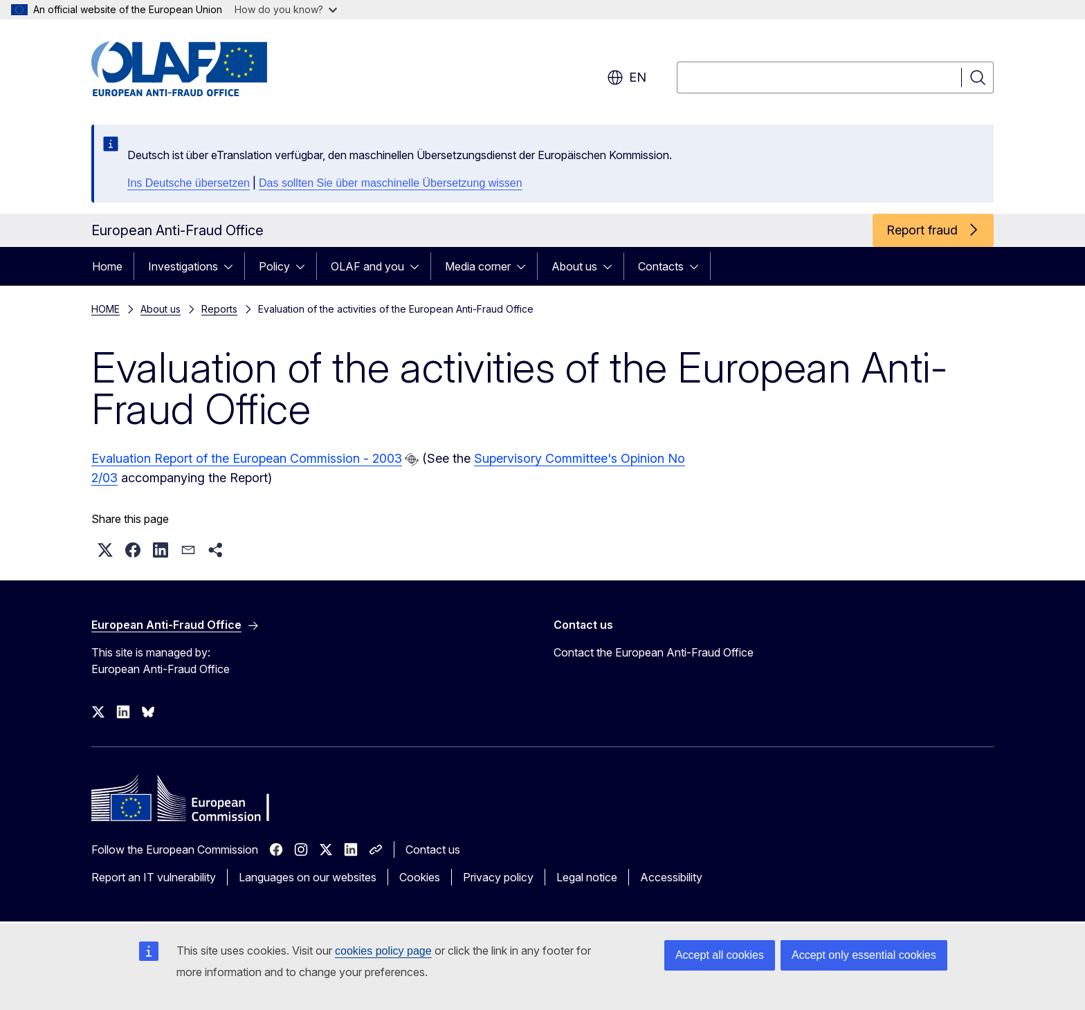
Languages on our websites (307, 877)
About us (574, 266)
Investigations (183, 266)
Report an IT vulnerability (153, 877)
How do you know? (286, 9)
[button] (105, 550)
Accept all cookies (719, 955)
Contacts (661, 266)
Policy (274, 266)
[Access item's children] (232, 266)
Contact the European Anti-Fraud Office (654, 652)
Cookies (419, 877)
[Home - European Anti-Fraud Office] (202, 69)
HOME (105, 309)
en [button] (626, 77)
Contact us (432, 849)
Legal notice (586, 877)
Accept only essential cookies (864, 955)
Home (107, 266)
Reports (219, 309)
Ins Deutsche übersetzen (188, 183)
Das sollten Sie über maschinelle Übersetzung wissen (390, 183)
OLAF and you (367, 266)
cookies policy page (383, 951)
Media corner (478, 266)
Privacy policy (498, 877)
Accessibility (671, 877)
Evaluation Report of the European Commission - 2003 (246, 458)
